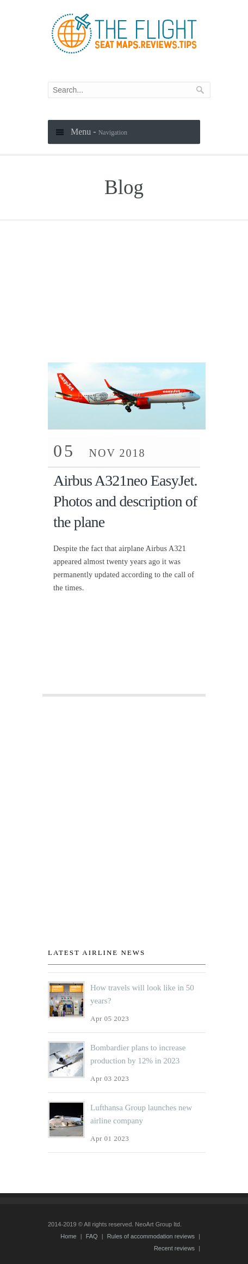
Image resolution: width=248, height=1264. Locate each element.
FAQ (92, 1236)
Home (68, 1236)
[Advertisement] (124, 280)
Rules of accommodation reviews (151, 1236)
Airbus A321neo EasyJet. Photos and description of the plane (125, 501)
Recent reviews (174, 1248)
